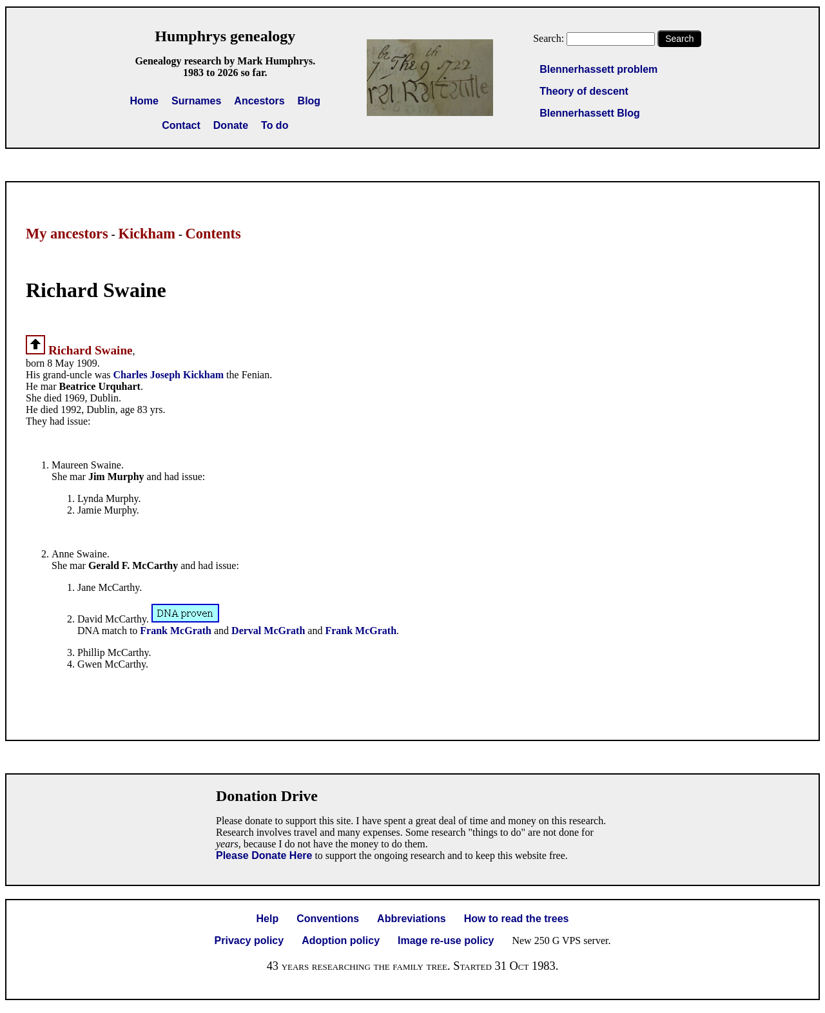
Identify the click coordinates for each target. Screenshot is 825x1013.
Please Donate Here (264, 855)
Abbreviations (411, 918)
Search (679, 39)
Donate (230, 125)
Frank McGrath (175, 630)
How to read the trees (516, 918)
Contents (213, 234)
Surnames (196, 100)
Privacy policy (249, 940)
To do (274, 125)
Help (268, 918)
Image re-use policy (446, 940)
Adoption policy (341, 940)
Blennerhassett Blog (589, 113)
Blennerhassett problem (598, 69)
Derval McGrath (268, 630)
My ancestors (67, 234)
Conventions (327, 918)
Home (144, 100)
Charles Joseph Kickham (168, 374)
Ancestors (259, 100)
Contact (181, 125)
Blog (309, 100)
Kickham (146, 234)
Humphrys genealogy (225, 36)
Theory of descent (583, 91)
